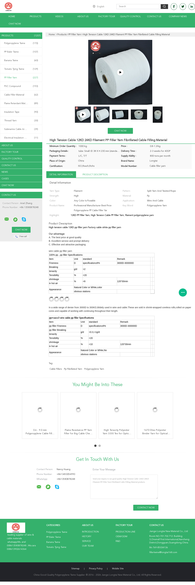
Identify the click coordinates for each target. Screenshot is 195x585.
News (5, 172)
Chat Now (15, 24)
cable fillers (56, 369)
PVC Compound (21, 86)
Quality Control (130, 16)
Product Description (95, 174)
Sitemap (75, 568)
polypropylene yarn (94, 369)
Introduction (90, 532)
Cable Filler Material (21, 94)
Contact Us (154, 16)
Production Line (125, 532)
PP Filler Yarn (21, 77)
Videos (59, 16)
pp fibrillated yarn (73, 369)
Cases (5, 179)
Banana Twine (21, 60)
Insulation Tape (21, 112)
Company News (178, 16)
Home (11, 16)
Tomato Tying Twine (21, 69)
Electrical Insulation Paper (21, 137)
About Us (83, 16)
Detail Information (61, 174)
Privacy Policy (96, 568)
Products (35, 16)
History (86, 536)
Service (86, 541)
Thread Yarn (21, 120)
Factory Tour (106, 16)
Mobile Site (118, 568)
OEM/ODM (121, 536)
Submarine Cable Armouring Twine (21, 129)
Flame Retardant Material (21, 103)
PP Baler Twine (21, 52)
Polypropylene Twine (21, 43)
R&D (118, 541)
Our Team (88, 546)
